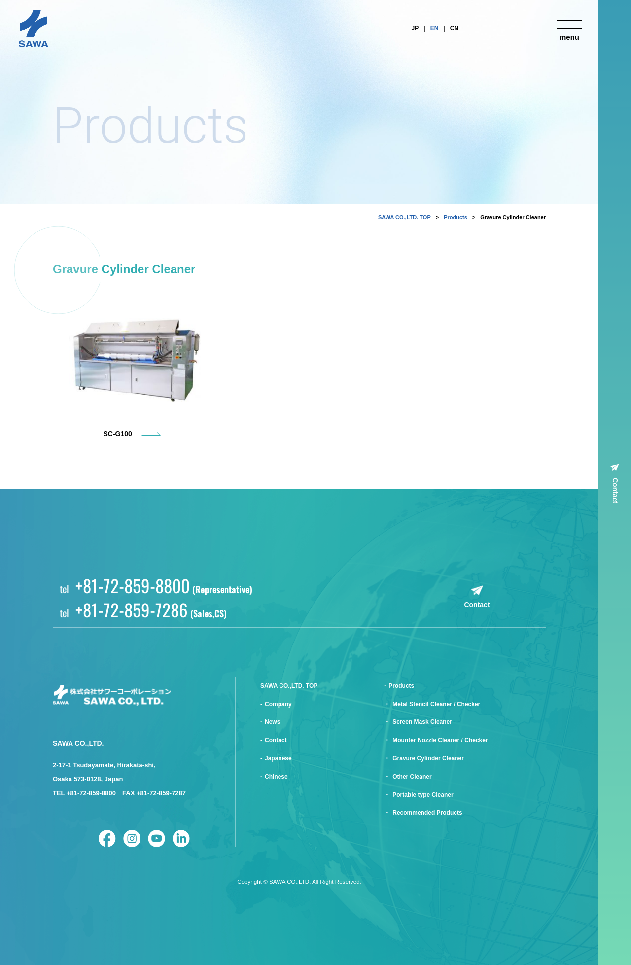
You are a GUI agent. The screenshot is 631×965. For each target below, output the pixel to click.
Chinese (276, 776)
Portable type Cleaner (422, 794)
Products (455, 217)
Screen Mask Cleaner (422, 721)
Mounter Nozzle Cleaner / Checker (440, 740)
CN (454, 28)
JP (415, 28)
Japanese (278, 758)
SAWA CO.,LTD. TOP (404, 217)
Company (278, 704)
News (272, 721)
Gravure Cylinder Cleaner (428, 758)
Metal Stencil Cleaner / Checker (436, 704)
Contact (615, 490)
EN (434, 28)
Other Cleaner (411, 776)
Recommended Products (427, 812)
